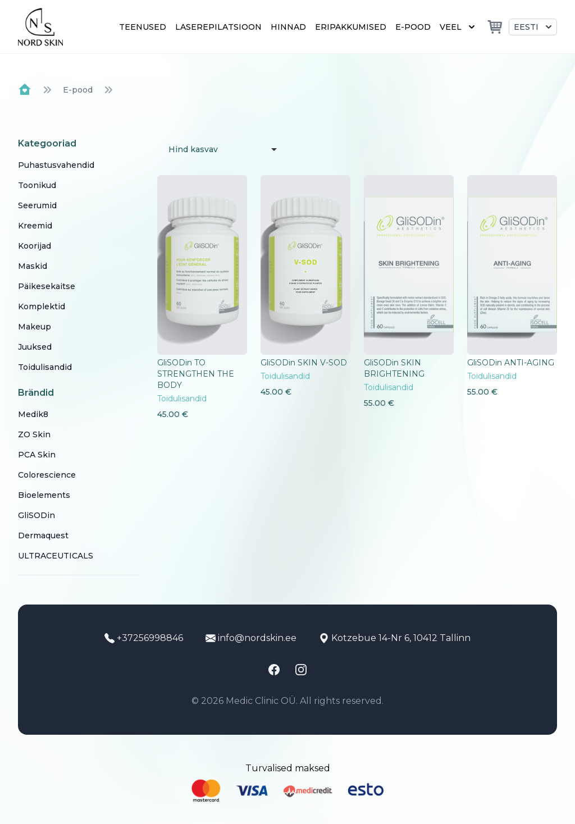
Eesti (534, 27)
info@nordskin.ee (251, 638)
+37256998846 (143, 638)
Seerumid (37, 205)
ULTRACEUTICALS (55, 556)
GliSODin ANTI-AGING (510, 363)
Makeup (34, 327)
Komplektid (41, 306)
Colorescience (47, 475)
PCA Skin (37, 455)
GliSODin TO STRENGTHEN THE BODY (195, 374)
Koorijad (34, 246)
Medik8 (33, 414)
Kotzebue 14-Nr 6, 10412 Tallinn (395, 638)
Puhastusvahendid (56, 165)
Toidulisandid (45, 367)
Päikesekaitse (46, 286)
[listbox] (220, 149)
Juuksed (35, 347)
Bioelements (44, 495)
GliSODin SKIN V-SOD (304, 363)
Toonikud (37, 185)
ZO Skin (34, 434)
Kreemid (35, 226)
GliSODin (36, 515)
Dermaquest (43, 535)
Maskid (32, 266)
